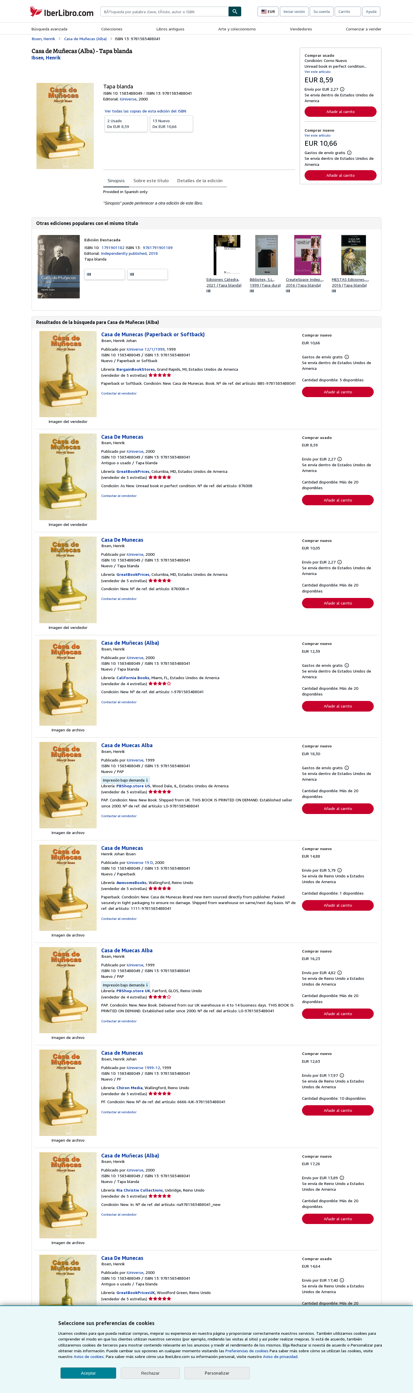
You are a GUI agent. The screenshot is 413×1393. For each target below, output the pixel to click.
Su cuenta (321, 11)
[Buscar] (235, 11)
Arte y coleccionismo (237, 28)
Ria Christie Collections (139, 1190)
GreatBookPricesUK (135, 1292)
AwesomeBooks (131, 882)
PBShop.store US (133, 785)
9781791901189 (158, 247)
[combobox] (164, 11)
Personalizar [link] (217, 1372)
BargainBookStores (135, 369)
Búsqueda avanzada (49, 28)
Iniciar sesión (294, 11)
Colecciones (111, 28)
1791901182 (114, 247)
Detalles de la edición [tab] (200, 180)
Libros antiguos (170, 28)
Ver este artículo (318, 71)
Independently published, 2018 (129, 253)
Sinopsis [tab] (116, 180)
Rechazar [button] (150, 1373)
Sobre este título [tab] (151, 180)
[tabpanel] (199, 197)
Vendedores (301, 28)
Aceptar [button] (88, 1373)
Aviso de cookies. (89, 1356)
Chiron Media (129, 1087)
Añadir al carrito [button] (340, 111)
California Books (132, 677)
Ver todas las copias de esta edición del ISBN (145, 110)
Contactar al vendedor (119, 393)
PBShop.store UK (133, 990)
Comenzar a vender (363, 28)
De (126, 123)
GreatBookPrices (132, 471)
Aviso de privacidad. (280, 1356)
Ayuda (371, 11)
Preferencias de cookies (246, 1350)
